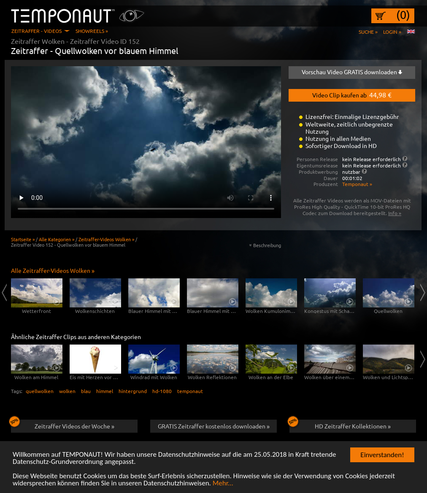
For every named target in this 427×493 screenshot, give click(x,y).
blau (86, 391)
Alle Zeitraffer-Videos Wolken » (53, 270)
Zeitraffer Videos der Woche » (62, 425)
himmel (104, 391)
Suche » (368, 31)
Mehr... (223, 483)
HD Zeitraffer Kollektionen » (340, 425)
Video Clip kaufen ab (352, 94)
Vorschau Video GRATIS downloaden (352, 71)
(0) (403, 15)
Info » (394, 213)
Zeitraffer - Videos (36, 30)
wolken (67, 391)
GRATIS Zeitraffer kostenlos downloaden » (214, 426)
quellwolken (40, 391)
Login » (392, 31)
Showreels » (92, 30)
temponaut (190, 391)
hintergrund (133, 391)
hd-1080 (162, 391)
